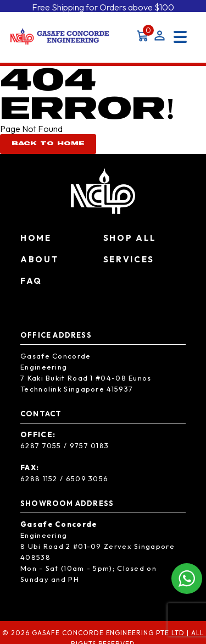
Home (36, 235)
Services (129, 256)
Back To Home (48, 141)
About (39, 256)
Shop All (130, 235)
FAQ (31, 278)
